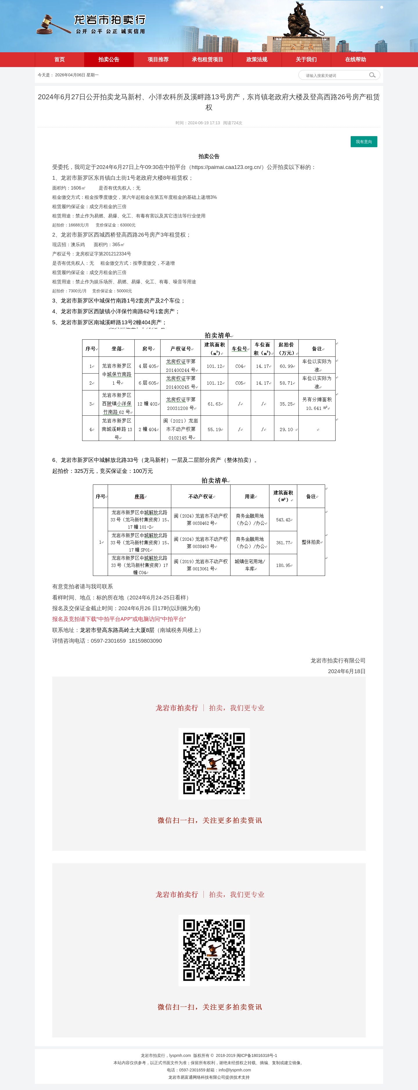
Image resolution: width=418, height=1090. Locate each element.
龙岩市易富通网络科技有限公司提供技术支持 (209, 1077)
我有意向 (364, 141)
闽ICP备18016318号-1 (257, 1055)
